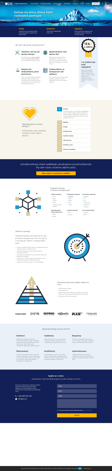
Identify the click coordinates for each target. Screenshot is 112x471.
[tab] (76, 109)
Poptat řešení (96, 3)
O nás (82, 3)
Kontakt (88, 3)
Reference (75, 3)
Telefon (60, 396)
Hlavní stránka (34, 3)
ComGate (70, 196)
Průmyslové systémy (45, 3)
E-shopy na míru (57, 3)
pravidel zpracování (87, 410)
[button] (76, 109)
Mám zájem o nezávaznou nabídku (56, 173)
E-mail (60, 391)
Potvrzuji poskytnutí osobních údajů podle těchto (75, 410)
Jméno (60, 386)
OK (80, 468)
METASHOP (67, 3)
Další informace (87, 468)
